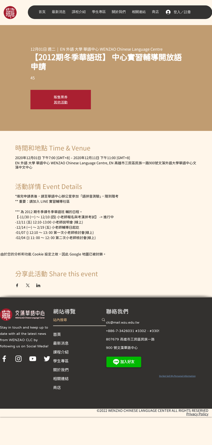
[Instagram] (18, 358)
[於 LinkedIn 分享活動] (38, 285)
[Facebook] (4, 358)
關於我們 (61, 370)
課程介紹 (61, 352)
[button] (60, 11)
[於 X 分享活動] (28, 285)
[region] (16, 12)
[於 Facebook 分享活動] (17, 285)
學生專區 (61, 361)
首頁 (57, 334)
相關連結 (61, 378)
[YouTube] (32, 358)
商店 (57, 387)
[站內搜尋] (73, 320)
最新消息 (61, 343)
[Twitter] (47, 358)
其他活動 (61, 102)
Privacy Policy (197, 414)
